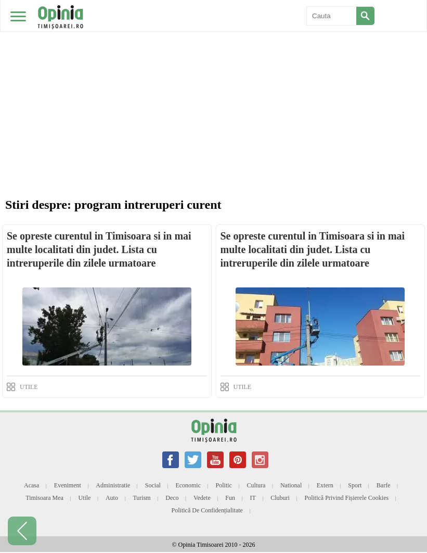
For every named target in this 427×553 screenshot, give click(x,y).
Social (153, 485)
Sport (354, 485)
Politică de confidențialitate (207, 510)
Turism (141, 497)
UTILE (29, 387)
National (291, 485)
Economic (188, 485)
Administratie (113, 485)
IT (252, 497)
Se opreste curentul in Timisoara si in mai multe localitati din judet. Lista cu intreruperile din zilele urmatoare (99, 249)
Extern (325, 485)
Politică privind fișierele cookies (346, 497)
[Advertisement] (213, 78)
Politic (224, 485)
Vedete (202, 497)
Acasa (31, 485)
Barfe (384, 485)
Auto (112, 497)
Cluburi (280, 497)
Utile (84, 497)
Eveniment (67, 485)
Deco (171, 497)
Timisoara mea (44, 497)
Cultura (256, 485)
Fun (230, 497)
